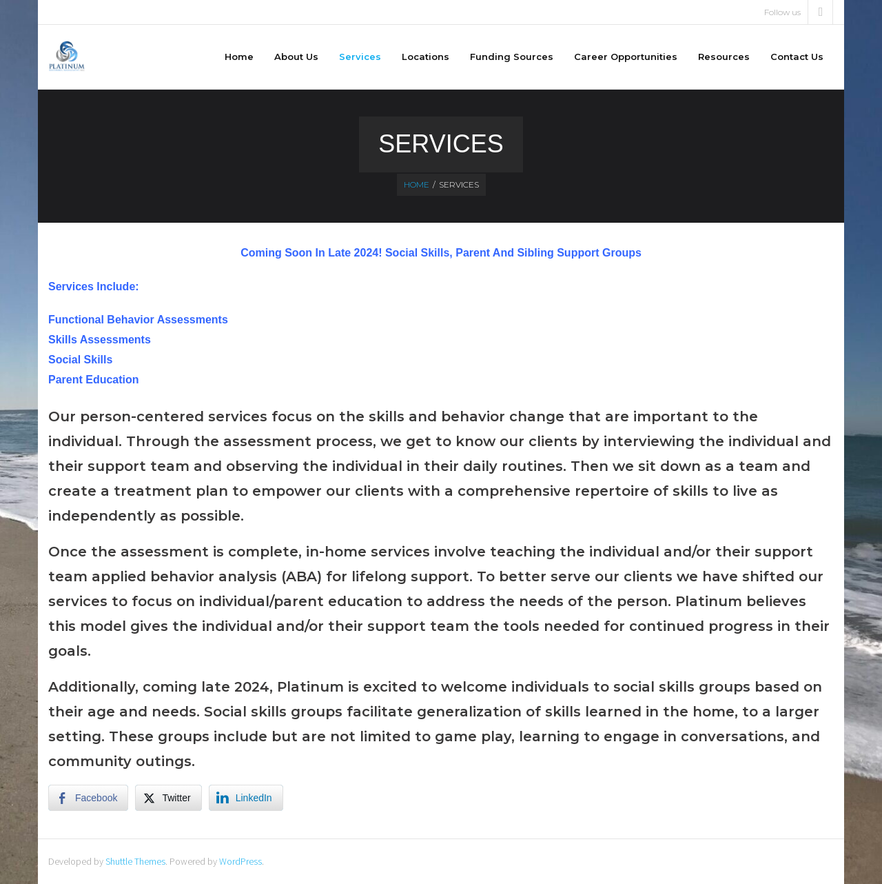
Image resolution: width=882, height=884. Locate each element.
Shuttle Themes (135, 861)
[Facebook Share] (88, 798)
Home (416, 184)
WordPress (240, 861)
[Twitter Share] (168, 798)
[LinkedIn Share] (246, 798)
